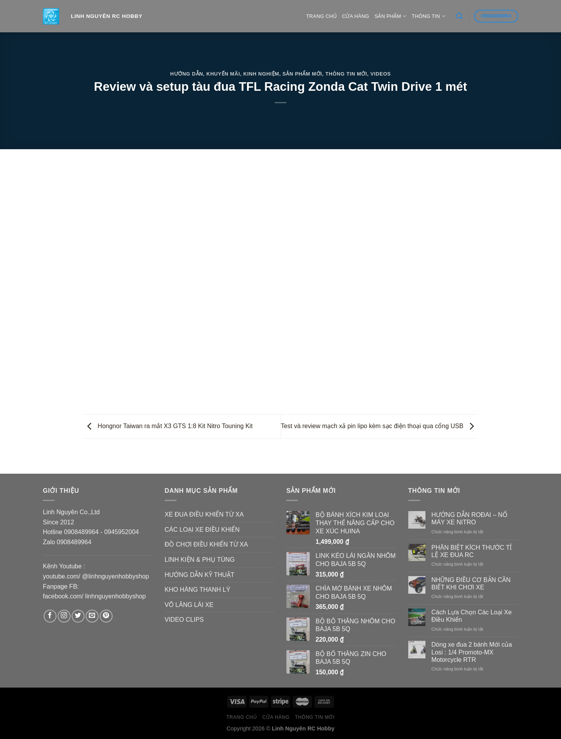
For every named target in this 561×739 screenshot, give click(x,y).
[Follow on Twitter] (78, 616)
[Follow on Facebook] (50, 616)
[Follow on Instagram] (64, 616)
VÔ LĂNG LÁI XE (189, 604)
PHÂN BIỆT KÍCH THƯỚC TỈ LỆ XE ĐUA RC (471, 551)
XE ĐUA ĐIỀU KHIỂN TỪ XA (204, 514)
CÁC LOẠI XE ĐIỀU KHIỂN (202, 529)
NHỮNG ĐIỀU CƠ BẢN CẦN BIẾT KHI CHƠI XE (470, 584)
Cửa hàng (355, 16)
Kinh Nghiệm (261, 74)
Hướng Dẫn (186, 74)
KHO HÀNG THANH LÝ (198, 589)
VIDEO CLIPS (184, 619)
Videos (380, 74)
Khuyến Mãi (223, 74)
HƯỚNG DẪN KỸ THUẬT (200, 574)
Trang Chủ (321, 16)
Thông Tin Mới (346, 74)
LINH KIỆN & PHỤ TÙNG (200, 559)
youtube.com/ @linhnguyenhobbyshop (96, 576)
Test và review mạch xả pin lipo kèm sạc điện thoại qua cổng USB (379, 426)
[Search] (459, 16)
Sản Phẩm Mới (302, 74)
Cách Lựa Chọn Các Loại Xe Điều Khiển (471, 616)
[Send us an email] (92, 616)
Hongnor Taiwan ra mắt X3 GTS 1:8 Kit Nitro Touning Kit (167, 426)
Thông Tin (428, 16)
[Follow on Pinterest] (106, 616)
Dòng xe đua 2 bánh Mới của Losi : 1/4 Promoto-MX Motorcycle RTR (471, 652)
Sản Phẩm (390, 16)
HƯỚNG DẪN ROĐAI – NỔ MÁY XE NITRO (469, 518)
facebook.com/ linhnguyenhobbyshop (94, 596)
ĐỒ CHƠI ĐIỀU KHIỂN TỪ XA (206, 544)
